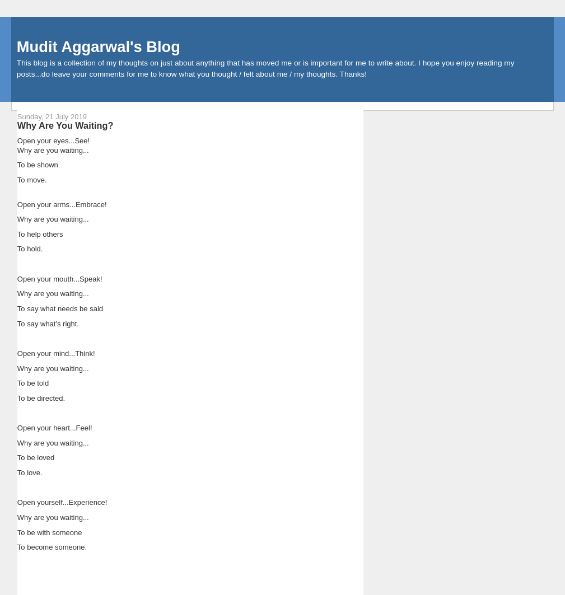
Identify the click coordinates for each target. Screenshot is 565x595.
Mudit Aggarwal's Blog (98, 46)
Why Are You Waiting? (65, 125)
